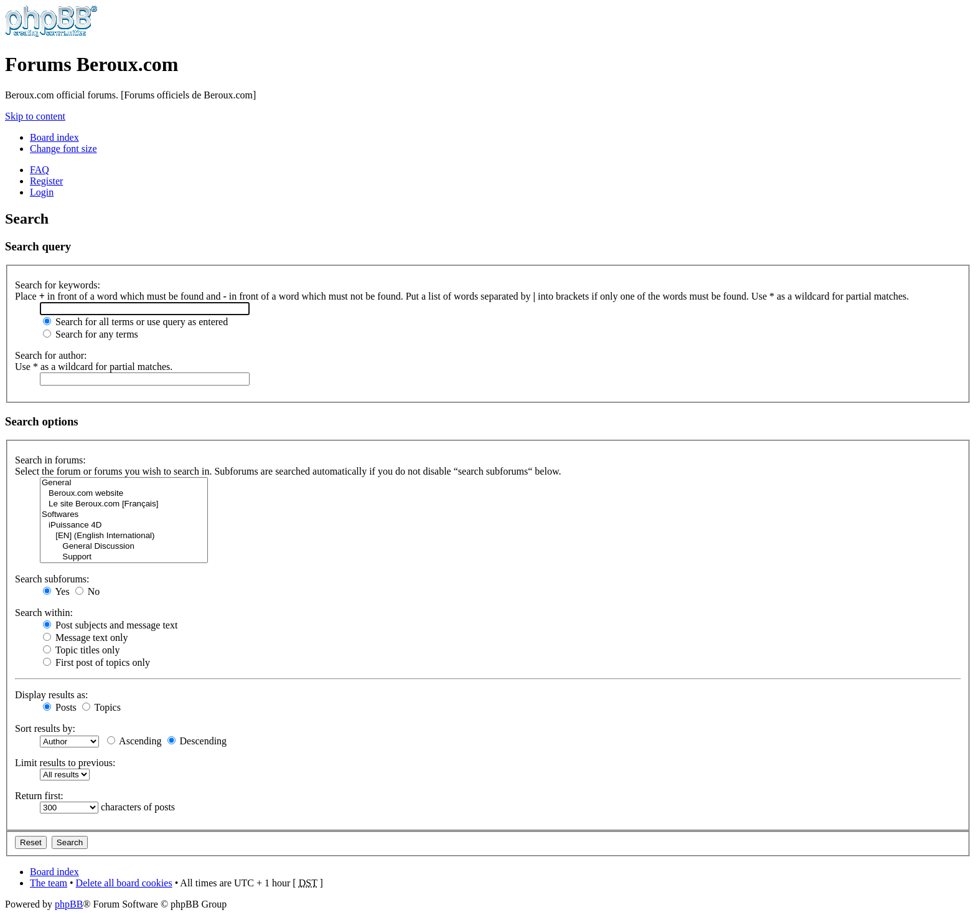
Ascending (134, 741)
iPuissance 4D (123, 525)
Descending (197, 741)
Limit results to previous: (65, 762)
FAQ (39, 169)
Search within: (44, 612)
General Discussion (123, 546)
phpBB (69, 904)
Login (42, 192)
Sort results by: (45, 728)
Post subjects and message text (110, 625)
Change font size (63, 148)
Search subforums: (52, 579)
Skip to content (35, 116)
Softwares (123, 515)
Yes (56, 591)
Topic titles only (81, 650)
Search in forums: (50, 460)
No (87, 591)
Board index (54, 137)
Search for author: (51, 355)
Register (46, 181)
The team (48, 883)
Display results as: (51, 695)
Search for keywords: (57, 285)
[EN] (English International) (123, 536)
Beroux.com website (123, 493)
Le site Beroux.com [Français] (123, 504)
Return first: (39, 795)
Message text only (85, 637)
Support (123, 557)
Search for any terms (90, 334)
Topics (101, 707)
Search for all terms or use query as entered (135, 321)
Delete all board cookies (124, 883)
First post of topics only (96, 662)
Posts (60, 707)
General (123, 483)
